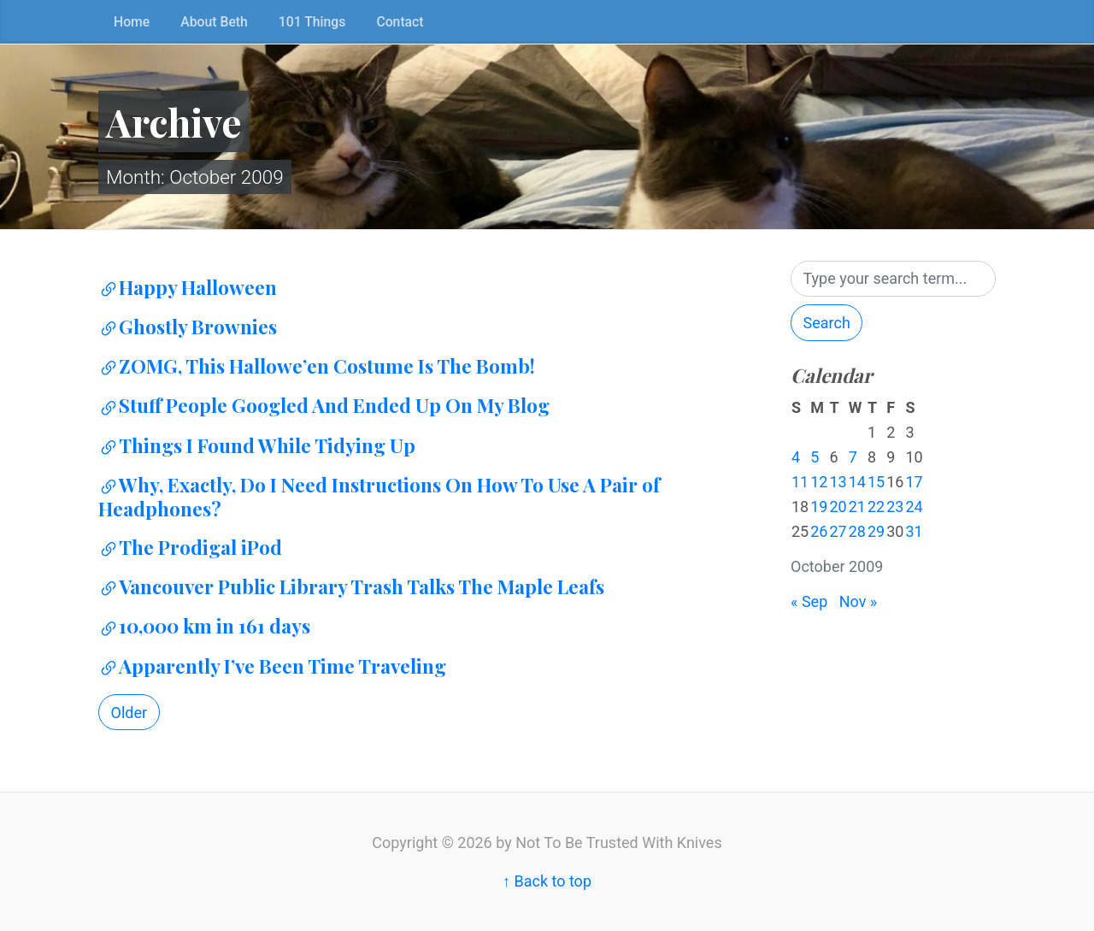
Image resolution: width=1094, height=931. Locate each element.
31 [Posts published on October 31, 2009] (913, 531)
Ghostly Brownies (187, 326)
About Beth (214, 22)
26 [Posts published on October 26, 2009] (818, 531)
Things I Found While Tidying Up (256, 445)
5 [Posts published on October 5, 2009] (814, 457)
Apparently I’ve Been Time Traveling (272, 666)
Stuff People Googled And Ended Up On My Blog (324, 405)
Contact (399, 22)
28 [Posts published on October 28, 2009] (857, 531)
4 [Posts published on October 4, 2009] (795, 457)
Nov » (858, 601)
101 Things (312, 22)
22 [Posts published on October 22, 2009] (876, 507)
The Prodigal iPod (190, 547)
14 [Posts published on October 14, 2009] (857, 482)
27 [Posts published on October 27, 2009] (837, 531)
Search (826, 323)
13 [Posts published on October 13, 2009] (837, 482)
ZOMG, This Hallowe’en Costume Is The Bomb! (316, 366)
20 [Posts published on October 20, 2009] (837, 507)
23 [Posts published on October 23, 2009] (894, 507)
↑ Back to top (547, 881)
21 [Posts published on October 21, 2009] (857, 507)
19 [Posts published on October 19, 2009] (818, 507)
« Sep (809, 601)
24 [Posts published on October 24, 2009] (913, 507)
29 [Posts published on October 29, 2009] (876, 531)
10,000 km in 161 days (204, 626)
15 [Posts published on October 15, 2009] (876, 482)
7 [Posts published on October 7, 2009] (853, 457)
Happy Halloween (187, 287)
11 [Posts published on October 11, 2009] (800, 482)
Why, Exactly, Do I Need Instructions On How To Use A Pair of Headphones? (379, 496)
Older (129, 713)
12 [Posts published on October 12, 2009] (818, 482)
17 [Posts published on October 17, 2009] (913, 482)
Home (132, 22)
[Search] (893, 279)
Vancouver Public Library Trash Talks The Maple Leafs (351, 586)
